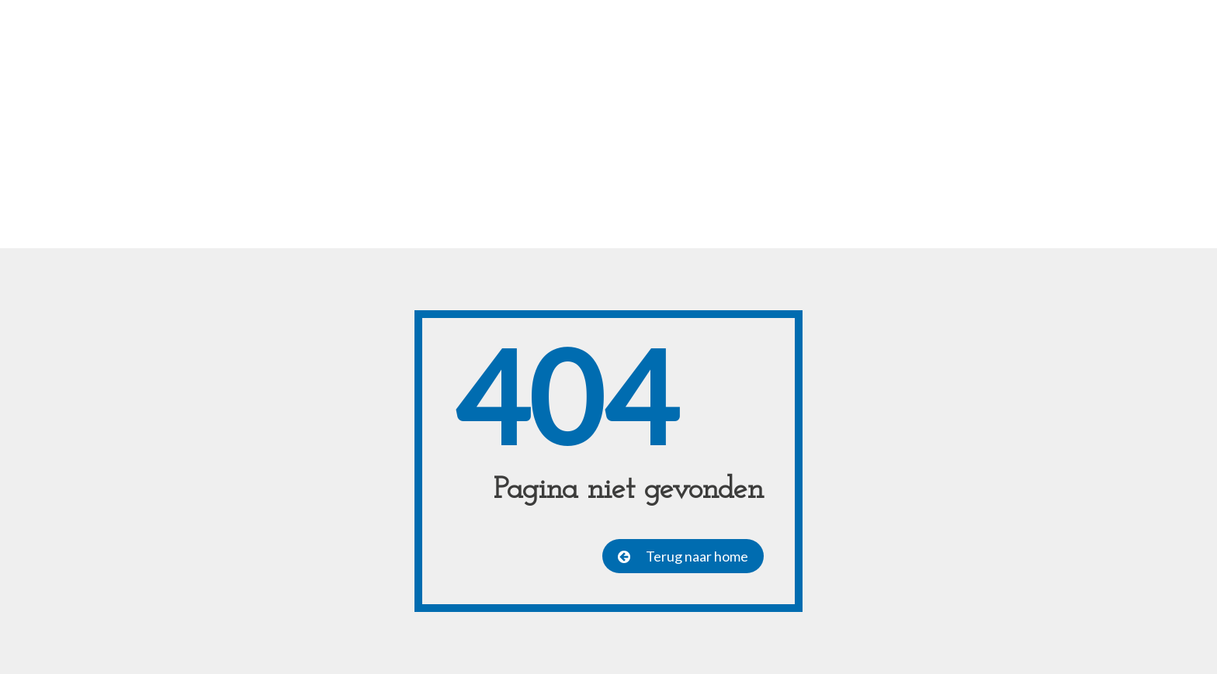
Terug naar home (697, 556)
